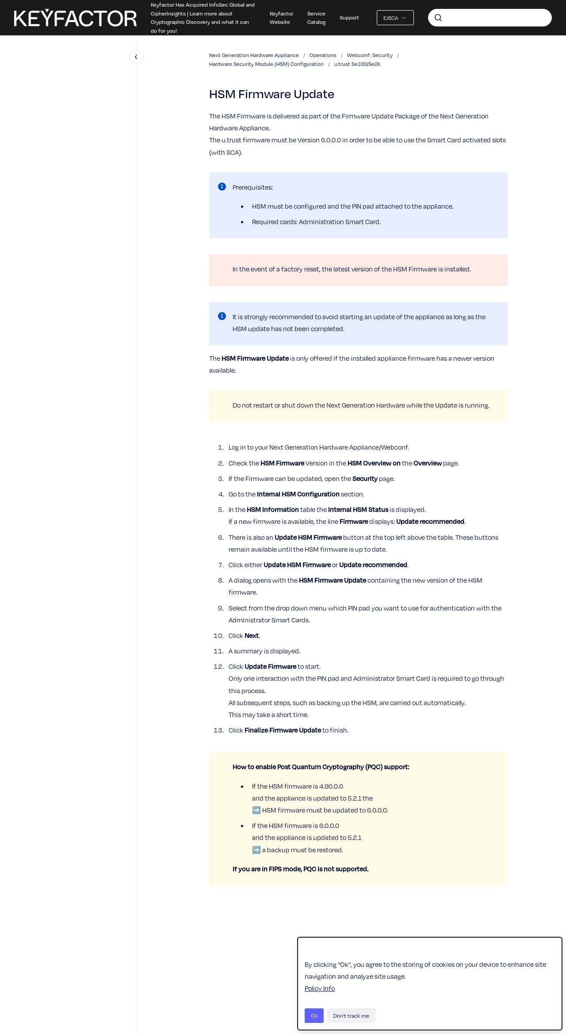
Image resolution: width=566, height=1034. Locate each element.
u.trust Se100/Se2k (357, 63)
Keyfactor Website (281, 18)
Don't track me (351, 1015)
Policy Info (320, 988)
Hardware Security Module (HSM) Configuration (266, 63)
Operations (323, 54)
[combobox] (489, 17)
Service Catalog (316, 18)
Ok (314, 1015)
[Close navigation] (136, 57)
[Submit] (438, 18)
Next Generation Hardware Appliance (254, 54)
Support (349, 17)
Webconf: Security (370, 54)
